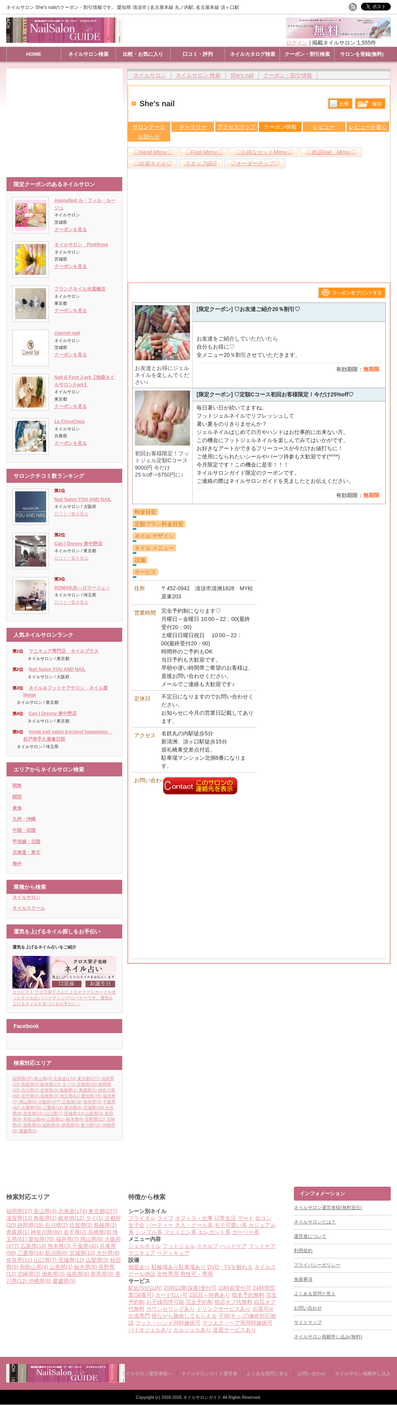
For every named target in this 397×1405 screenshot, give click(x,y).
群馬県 (71, 1125)
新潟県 (74, 1107)
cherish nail (67, 333)
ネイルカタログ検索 (252, 54)
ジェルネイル (144, 1246)
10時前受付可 (235, 1288)
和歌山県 (35, 1119)
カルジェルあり (192, 1330)
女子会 (136, 1225)
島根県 (69, 1090)
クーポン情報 (280, 127)
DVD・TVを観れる (230, 1267)
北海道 (65, 1078)
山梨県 (95, 1113)
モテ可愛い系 (230, 1225)
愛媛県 (28, 1130)
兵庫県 (32, 1107)
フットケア (262, 1246)
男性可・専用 (196, 1274)
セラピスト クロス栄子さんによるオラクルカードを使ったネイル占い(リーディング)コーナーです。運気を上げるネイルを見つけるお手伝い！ (64, 995)
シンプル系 (148, 1232)
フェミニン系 (180, 1232)
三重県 (53, 1107)
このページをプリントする (352, 293)
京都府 (87, 1084)
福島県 (52, 1125)
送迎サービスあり (234, 1330)
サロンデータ (149, 127)
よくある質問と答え (315, 1293)
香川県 (91, 1125)
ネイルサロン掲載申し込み (363, 1373)
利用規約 (303, 1250)
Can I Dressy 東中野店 (78, 543)
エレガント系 (214, 1232)
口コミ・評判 (198, 54)
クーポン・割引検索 (307, 54)
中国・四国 (24, 830)
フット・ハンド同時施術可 (167, 1323)
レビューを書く (368, 127)
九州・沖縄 (24, 819)
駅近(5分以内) (145, 1288)
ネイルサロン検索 (88, 54)
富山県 (44, 1078)
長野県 (96, 1119)
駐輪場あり (165, 1267)
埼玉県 (70, 1096)
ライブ (165, 1218)
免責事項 (303, 1279)
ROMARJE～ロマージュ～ (82, 588)
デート (246, 1218)
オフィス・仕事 (194, 1218)
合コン (263, 1218)
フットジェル (178, 1246)
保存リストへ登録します (370, 105)
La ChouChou (69, 421)
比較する (340, 103)
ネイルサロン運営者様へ (146, 1373)
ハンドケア (233, 1246)
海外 (17, 863)
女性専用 (168, 1274)
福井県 (68, 1239)
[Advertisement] (66, 119)
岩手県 (31, 1096)
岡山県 (28, 1101)
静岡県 (31, 1225)
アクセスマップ (236, 127)
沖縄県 (40, 1281)
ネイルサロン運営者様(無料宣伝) (328, 1207)
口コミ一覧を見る (71, 514)
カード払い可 (171, 1295)
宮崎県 (29, 1274)
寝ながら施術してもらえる (184, 1316)
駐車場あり (192, 1267)
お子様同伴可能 (165, 1302)
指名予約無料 (248, 1295)
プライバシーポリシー (317, 1265)
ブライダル (141, 1218)
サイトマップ (308, 1322)
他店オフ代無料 (233, 1302)
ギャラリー (192, 127)
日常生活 (225, 1218)
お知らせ (149, 136)
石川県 (31, 1090)
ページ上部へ (390, 1157)
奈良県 (34, 1113)
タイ (69, 1084)
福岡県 (23, 1078)
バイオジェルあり (150, 1330)
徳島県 (33, 1125)
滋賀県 (20, 1218)
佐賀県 (50, 1090)
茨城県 (75, 1113)
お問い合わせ (308, 1308)
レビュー (324, 127)
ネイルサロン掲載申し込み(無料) (328, 1336)
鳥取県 (31, 1084)
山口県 (54, 1113)
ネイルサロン (26, 897)
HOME (33, 54)
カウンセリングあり (170, 1309)
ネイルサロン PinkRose (81, 244)
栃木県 (75, 1119)
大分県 (108, 1253)
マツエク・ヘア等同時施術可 (237, 1323)
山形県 (56, 1119)
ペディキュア (173, 1253)
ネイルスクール (28, 908)
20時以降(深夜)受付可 (190, 1288)
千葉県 (86, 1246)
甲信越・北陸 (26, 841)
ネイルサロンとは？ (315, 1222)
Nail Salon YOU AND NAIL (82, 499)
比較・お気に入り (143, 54)
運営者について (310, 1236)
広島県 (73, 1101)
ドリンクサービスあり (224, 1309)
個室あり (139, 1267)
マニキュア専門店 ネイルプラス (63, 651)
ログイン (297, 43)
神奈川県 (47, 1232)
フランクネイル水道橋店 (79, 289)
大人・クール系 (194, 1225)
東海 (17, 808)
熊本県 (93, 1101)
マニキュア (141, 1253)
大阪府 (50, 1101)
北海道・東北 (26, 852)
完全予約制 (199, 1302)
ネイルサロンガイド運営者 (209, 1373)
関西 (17, 797)
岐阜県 (51, 1084)
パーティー (159, 1225)
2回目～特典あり (209, 1295)
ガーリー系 (245, 1232)
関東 (17, 785)
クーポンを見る (70, 229)
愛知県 (92, 1096)
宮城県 (94, 1107)
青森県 (88, 1090)
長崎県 (50, 1096)
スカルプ (207, 1246)
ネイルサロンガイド (203, 1397)
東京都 (89, 1078)
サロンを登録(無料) (362, 54)
